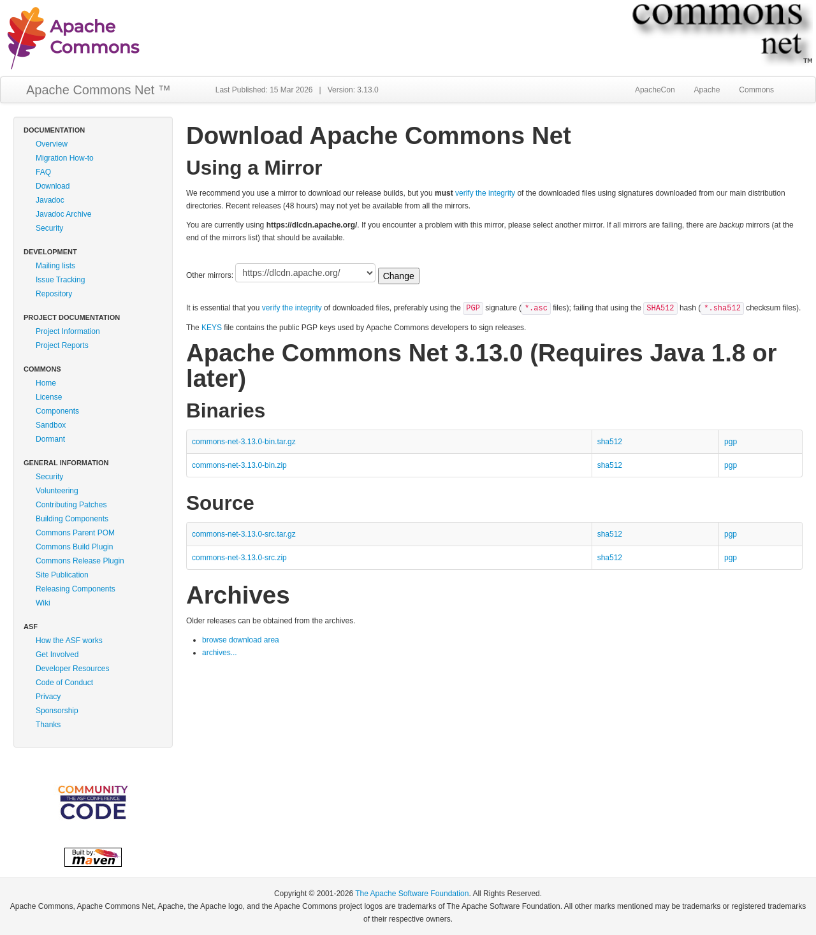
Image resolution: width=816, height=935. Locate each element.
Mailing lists (55, 265)
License (49, 397)
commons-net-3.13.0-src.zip (239, 557)
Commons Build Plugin (74, 546)
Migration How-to (65, 158)
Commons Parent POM (75, 532)
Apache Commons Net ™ (98, 90)
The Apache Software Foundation (412, 893)
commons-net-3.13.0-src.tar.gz (244, 534)
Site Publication (62, 574)
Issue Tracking (60, 279)
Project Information (68, 331)
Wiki (43, 602)
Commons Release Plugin (80, 560)
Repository (54, 293)
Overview (52, 144)
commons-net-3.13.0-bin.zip (239, 465)
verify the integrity (485, 193)
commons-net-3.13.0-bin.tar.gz (244, 441)
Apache (707, 89)
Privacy (48, 696)
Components (57, 411)
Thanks (48, 724)
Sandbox (51, 425)
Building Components (72, 518)
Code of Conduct (64, 682)
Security (49, 228)
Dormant (50, 439)
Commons (756, 89)
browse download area (240, 639)
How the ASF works (69, 640)
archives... (219, 652)
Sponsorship (57, 710)
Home (46, 383)
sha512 (609, 441)
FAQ (43, 172)
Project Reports (62, 345)
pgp (730, 441)
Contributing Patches (71, 504)
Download (52, 186)
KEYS (211, 327)
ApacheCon (655, 89)
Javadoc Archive (63, 214)
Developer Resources (72, 668)
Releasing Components (75, 588)
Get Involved (57, 654)
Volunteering (57, 490)
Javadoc (50, 200)
